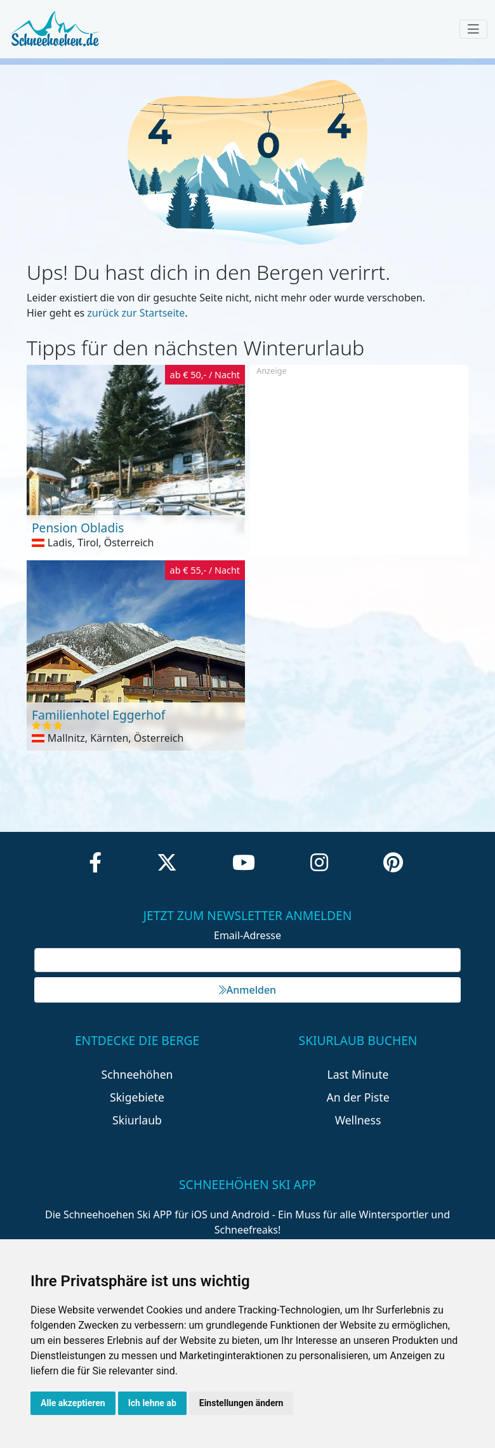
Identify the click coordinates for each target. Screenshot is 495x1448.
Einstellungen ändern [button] (241, 1403)
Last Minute (358, 1074)
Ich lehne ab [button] (152, 1403)
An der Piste (357, 1097)
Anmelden (247, 990)
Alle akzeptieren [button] (73, 1403)
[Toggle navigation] (473, 29)
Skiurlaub (137, 1120)
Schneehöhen (137, 1074)
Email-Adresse (247, 935)
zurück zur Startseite (136, 313)
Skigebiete (137, 1097)
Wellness (358, 1120)
